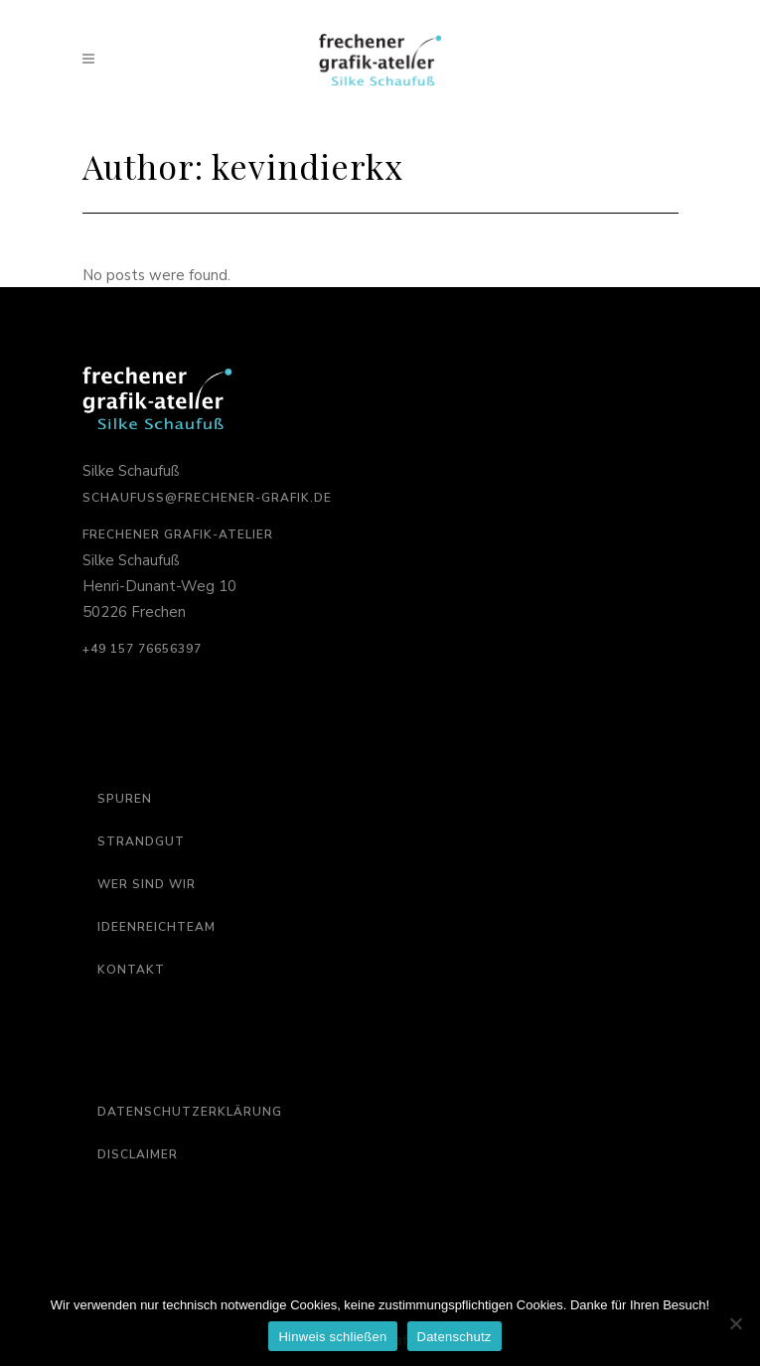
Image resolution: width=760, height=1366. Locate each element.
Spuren (124, 799)
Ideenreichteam (156, 927)
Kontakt (131, 970)
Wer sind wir (146, 884)
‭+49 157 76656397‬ (142, 649)
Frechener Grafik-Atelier (177, 534)
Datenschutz (454, 1336)
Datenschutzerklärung (189, 1112)
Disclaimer (137, 1154)
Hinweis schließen (332, 1336)
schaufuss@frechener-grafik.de (207, 498)
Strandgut (141, 841)
